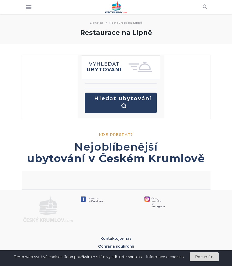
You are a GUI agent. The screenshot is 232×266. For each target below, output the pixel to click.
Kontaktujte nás (116, 238)
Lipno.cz (96, 22)
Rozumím (204, 256)
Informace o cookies (165, 256)
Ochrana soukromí (116, 246)
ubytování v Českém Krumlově (116, 158)
